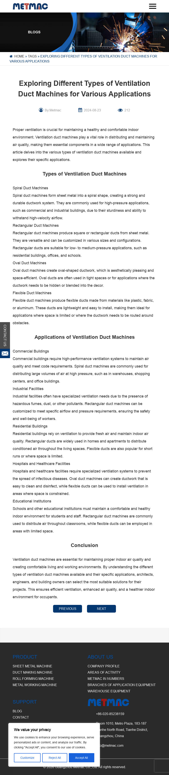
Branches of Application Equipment (122, 685)
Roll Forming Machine (33, 678)
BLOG (17, 711)
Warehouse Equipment (109, 691)
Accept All (81, 757)
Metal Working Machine (35, 685)
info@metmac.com (109, 745)
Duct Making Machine (33, 672)
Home (19, 56)
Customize (27, 757)
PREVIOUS (67, 609)
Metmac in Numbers (106, 678)
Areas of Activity (104, 672)
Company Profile (104, 666)
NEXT (101, 609)
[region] (54, 745)
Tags (32, 56)
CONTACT (21, 717)
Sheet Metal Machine (32, 666)
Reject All (55, 757)
